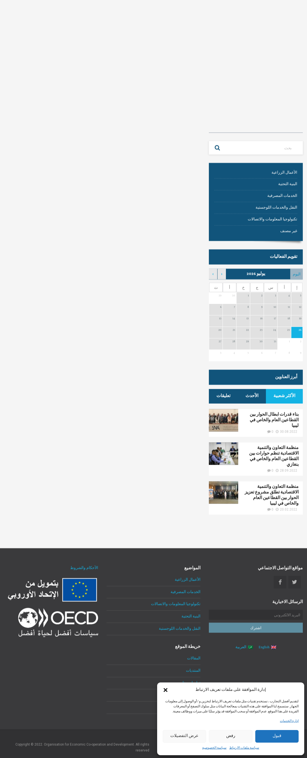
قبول (277, 736)
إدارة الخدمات (289, 721)
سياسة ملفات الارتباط (244, 748)
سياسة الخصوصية (214, 748)
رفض (230, 736)
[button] (165, 690)
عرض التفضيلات (184, 736)
